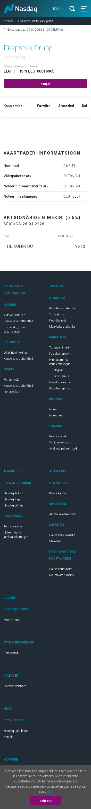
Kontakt (9, 737)
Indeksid (54, 409)
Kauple (46, 84)
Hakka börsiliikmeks (62, 535)
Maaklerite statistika (62, 326)
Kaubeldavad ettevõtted (18, 321)
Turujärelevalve (13, 526)
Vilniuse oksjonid (60, 442)
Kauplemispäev (59, 353)
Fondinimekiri (12, 379)
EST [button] (56, 8)
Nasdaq (20, 8)
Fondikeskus (12, 392)
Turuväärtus (57, 314)
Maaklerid (55, 541)
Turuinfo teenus (59, 376)
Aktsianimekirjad (14, 315)
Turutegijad (56, 370)
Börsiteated (11, 653)
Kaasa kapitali (58, 493)
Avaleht (8, 21)
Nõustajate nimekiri (61, 575)
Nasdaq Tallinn (13, 493)
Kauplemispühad (60, 388)
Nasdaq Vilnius (14, 505)
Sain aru (45, 801)
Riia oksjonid (57, 436)
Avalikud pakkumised (63, 448)
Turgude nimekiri (60, 347)
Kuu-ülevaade (57, 320)
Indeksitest (56, 415)
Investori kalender (60, 382)
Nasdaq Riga (12, 499)
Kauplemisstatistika (62, 308)
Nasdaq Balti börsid (16, 731)
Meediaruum (12, 620)
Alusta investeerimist (62, 514)
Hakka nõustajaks (60, 569)
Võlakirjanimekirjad (16, 352)
